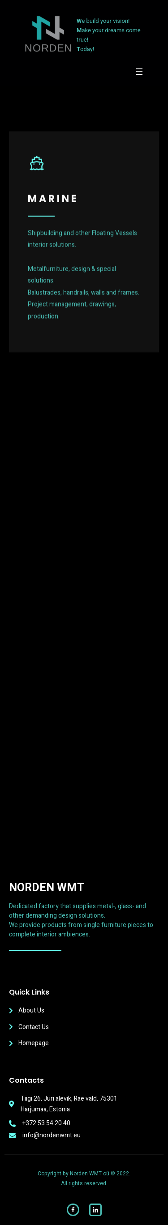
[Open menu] (139, 71)
